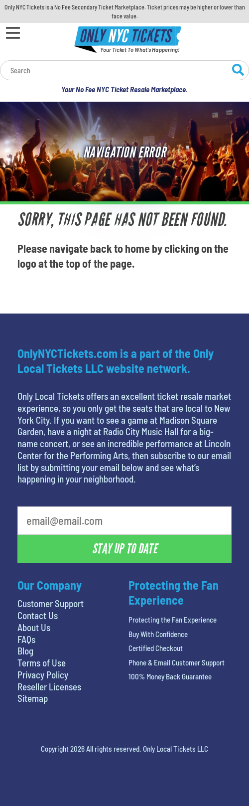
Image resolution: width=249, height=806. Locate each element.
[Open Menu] (13, 33)
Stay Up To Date (124, 549)
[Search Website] (238, 71)
